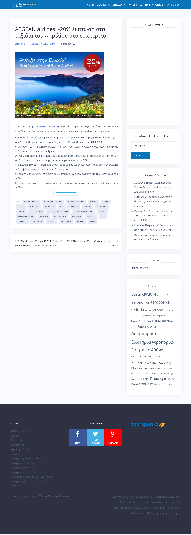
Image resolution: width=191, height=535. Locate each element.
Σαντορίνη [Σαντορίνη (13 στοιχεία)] (143, 385)
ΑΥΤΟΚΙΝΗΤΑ (135, 4)
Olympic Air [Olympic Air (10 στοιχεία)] (159, 317)
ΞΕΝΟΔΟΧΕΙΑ (119, 4)
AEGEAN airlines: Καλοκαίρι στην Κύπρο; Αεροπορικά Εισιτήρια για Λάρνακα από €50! (153, 188)
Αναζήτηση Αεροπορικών (134, 503)
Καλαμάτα (76, 216)
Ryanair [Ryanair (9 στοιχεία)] (147, 322)
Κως (103, 216)
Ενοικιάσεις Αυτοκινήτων (165, 503)
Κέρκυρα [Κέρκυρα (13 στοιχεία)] (136, 369)
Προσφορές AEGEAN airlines (43, 43)
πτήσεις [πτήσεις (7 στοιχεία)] (141, 390)
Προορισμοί (17, 455)
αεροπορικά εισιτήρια (46, 126)
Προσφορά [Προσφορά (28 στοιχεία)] (158, 380)
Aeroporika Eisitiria (153, 509)
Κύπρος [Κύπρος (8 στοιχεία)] (169, 370)
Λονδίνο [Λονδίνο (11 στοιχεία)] (147, 374)
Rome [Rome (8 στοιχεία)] (141, 322)
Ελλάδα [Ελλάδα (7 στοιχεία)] (164, 358)
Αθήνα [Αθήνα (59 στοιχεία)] (157, 351)
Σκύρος (80, 221)
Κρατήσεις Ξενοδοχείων (126, 509)
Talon (51, 497)
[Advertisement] (153, 75)
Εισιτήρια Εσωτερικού (167, 498)
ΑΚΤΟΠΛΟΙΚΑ (173, 4)
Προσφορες (137, 514)
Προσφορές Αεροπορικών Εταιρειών (31, 482)
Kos (61, 207)
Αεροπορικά (17, 446)
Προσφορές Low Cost (22, 464)
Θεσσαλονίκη (60, 216)
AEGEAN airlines (31, 202)
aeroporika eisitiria (53, 202)
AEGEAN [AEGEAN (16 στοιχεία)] (136, 296)
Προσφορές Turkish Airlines (26, 473)
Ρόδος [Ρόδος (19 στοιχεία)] (171, 380)
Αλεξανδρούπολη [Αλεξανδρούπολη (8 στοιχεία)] (138, 358)
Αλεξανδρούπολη (25, 216)
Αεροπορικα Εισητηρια (58, 211)
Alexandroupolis (76, 202)
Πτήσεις (15, 487)
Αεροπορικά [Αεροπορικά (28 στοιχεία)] (147, 327)
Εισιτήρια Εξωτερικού (139, 498)
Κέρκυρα (91, 216)
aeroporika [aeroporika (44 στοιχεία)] (140, 303)
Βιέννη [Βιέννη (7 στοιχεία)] (148, 358)
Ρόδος (51, 221)
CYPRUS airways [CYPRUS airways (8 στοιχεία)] (138, 317)
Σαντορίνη (66, 221)
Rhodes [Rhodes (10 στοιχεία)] (134, 322)
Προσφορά (37, 221)
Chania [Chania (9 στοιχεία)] (167, 311)
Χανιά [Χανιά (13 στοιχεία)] (153, 385)
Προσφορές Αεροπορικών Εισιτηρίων (32, 478)
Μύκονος (22, 221)
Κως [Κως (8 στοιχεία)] (163, 370)
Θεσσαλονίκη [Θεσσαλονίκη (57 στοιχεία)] (158, 363)
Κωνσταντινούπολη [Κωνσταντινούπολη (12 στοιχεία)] (151, 369)
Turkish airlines (19, 441)
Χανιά (92, 221)
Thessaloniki (36, 211)
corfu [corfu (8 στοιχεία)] (173, 312)
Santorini (101, 207)
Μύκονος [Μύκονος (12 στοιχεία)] (136, 380)
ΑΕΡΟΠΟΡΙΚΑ (103, 4)
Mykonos (74, 207)
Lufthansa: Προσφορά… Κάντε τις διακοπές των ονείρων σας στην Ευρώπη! (153, 203)
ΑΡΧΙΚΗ (90, 4)
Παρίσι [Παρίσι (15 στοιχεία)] (145, 380)
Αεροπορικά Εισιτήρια (83, 211)
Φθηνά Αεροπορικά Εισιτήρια (163, 514)
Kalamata (49, 207)
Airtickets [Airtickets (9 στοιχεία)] (149, 311)
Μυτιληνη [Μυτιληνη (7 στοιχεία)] (162, 375)
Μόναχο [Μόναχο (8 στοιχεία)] (170, 375)
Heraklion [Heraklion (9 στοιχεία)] (149, 317)
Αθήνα (102, 211)
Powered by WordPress (23, 497)
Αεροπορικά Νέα (19, 450)
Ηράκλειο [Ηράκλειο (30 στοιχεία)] (138, 364)
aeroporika (20, 43)
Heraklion (34, 207)
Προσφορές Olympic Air (23, 469)
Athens (93, 202)
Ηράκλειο (44, 216)
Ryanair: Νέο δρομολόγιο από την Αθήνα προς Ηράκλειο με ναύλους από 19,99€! (153, 217)
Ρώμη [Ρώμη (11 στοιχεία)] (134, 385)
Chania (106, 202)
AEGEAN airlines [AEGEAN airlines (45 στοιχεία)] (156, 296)
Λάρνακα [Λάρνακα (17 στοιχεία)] (136, 374)
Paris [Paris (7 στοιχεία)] (167, 317)
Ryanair (14, 437)
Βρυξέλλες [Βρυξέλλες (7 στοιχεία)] (156, 358)
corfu (20, 207)
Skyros (21, 211)
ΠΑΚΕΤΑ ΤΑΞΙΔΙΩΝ (154, 4)
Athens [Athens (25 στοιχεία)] (158, 311)
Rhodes (87, 207)
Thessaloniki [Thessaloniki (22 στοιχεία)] (160, 322)
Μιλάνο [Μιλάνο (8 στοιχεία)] (155, 375)
